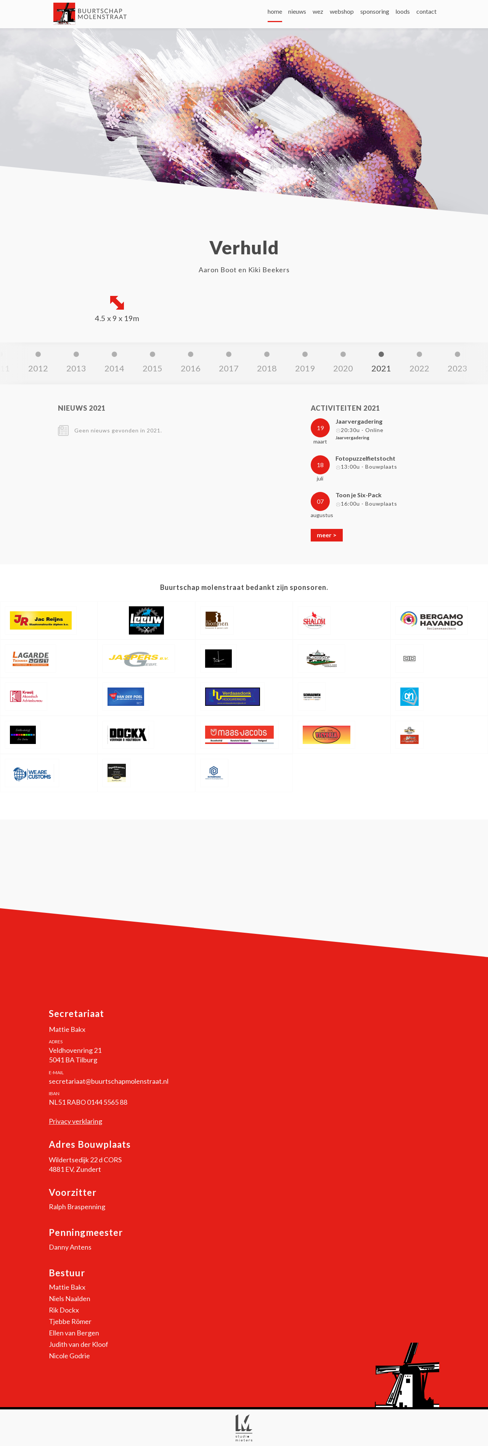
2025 (418, 368)
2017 (113, 368)
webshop (312, 15)
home (219, 15)
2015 (37, 368)
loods (390, 15)
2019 (189, 368)
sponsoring (353, 15)
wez (279, 15)
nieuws (251, 15)
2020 (227, 368)
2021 (265, 368)
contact (422, 15)
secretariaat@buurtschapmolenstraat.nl (109, 1081)
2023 (342, 368)
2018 (151, 368)
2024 (380, 368)
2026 (456, 368)
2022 (303, 368)
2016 (75, 368)
